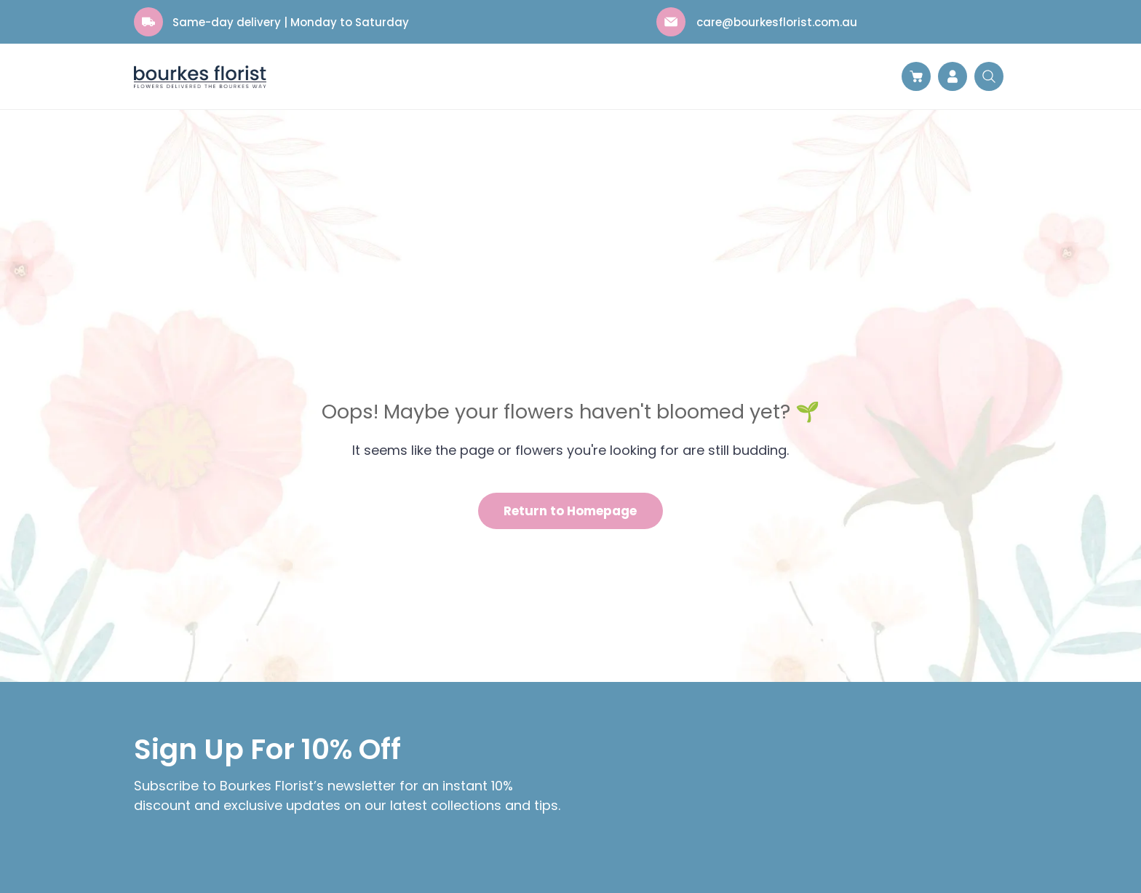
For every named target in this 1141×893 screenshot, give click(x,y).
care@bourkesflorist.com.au (776, 22)
